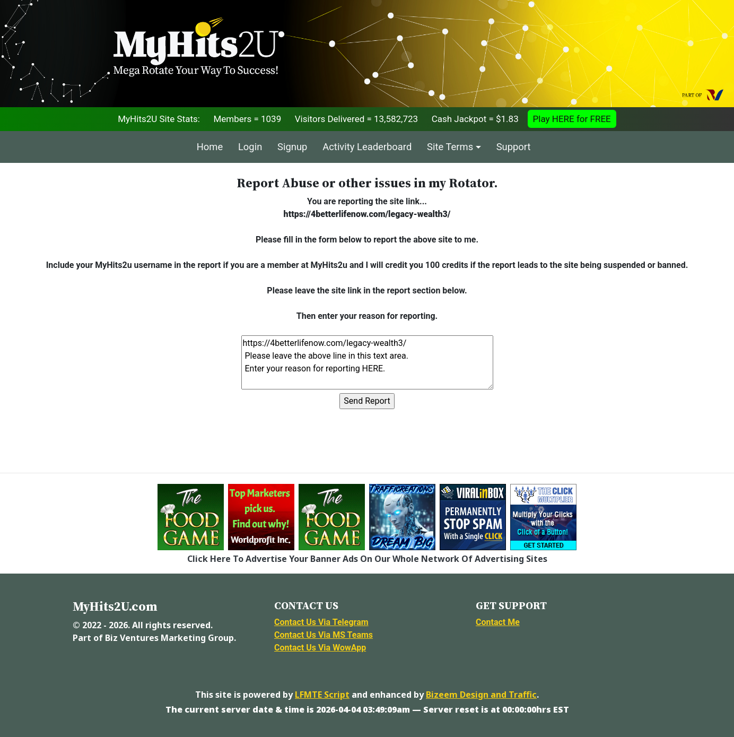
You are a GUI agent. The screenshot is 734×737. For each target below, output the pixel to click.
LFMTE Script (322, 694)
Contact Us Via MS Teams (323, 635)
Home (210, 146)
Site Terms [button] (450, 146)
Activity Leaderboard (367, 146)
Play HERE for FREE (572, 119)
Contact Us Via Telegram (321, 622)
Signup (292, 146)
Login (250, 146)
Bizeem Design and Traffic (481, 694)
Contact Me (498, 622)
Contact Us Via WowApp (320, 648)
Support (513, 146)
